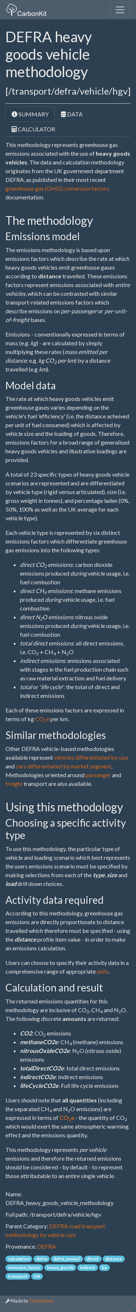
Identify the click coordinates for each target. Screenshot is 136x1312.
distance (113, 1258)
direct (93, 1258)
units (103, 971)
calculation (19, 1258)
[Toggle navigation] (120, 10)
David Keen (41, 1301)
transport (18, 1276)
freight (13, 783)
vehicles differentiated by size (91, 757)
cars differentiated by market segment (63, 766)
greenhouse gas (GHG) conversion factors (57, 188)
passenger (98, 774)
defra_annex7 (67, 1258)
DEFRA (46, 1246)
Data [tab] (72, 114)
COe (42, 718)
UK (37, 1276)
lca (104, 1267)
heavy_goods (60, 1267)
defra (41, 1258)
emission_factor (24, 1267)
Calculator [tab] (33, 129)
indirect (87, 1267)
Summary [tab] (30, 114)
